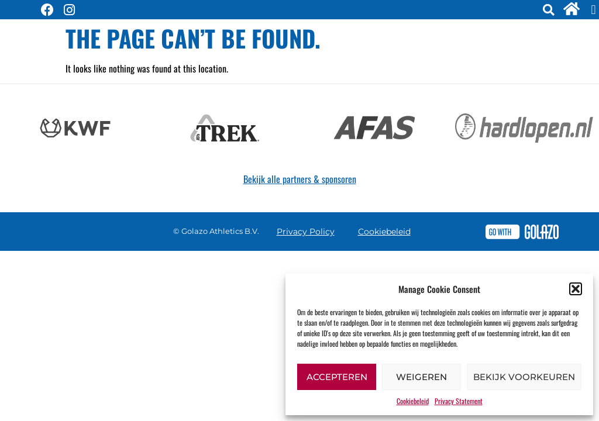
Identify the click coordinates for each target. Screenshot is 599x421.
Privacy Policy (306, 231)
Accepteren (337, 376)
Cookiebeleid (413, 401)
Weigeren (421, 376)
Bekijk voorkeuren (524, 376)
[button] (575, 289)
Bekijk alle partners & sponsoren (299, 179)
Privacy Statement (459, 401)
